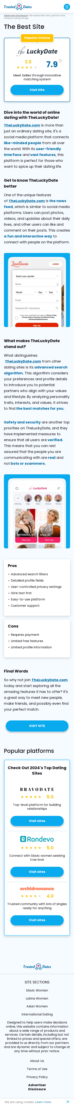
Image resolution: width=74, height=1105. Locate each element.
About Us (37, 1061)
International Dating (37, 1014)
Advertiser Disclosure (37, 1087)
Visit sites (37, 821)
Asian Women (37, 1006)
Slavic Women (37, 990)
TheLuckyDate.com (22, 125)
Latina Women (37, 998)
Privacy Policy (37, 1077)
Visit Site (37, 90)
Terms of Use (37, 1069)
